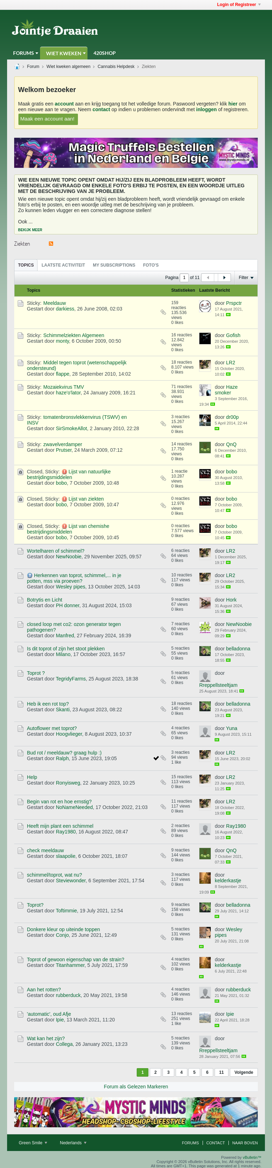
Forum (33, 66)
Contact (215, 1143)
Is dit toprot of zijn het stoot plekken (65, 648)
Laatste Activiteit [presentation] (63, 265)
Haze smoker (226, 389)
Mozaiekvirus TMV (63, 387)
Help (32, 777)
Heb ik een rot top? (48, 704)
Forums (23, 53)
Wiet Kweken (63, 53)
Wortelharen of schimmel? (55, 551)
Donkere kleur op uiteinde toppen (63, 929)
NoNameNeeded (74, 807)
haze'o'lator (68, 392)
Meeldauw (54, 303)
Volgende (243, 1072)
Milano (63, 654)
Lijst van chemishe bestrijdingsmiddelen (68, 529)
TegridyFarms (71, 679)
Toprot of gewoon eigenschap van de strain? (75, 959)
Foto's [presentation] (151, 265)
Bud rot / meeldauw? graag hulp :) (64, 753)
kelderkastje (228, 880)
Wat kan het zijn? (46, 1038)
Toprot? (35, 905)
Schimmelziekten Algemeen (73, 335)
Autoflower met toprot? (52, 728)
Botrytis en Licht (44, 600)
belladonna (238, 648)
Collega (64, 1044)
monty (62, 341)
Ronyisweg (68, 783)
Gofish (233, 335)
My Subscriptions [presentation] (114, 265)
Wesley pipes (70, 586)
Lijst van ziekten (86, 499)
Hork (231, 600)
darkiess (65, 309)
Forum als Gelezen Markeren (136, 1086)
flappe (62, 374)
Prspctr (234, 303)
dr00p (232, 417)
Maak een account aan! (47, 118)
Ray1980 (66, 831)
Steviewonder (71, 880)
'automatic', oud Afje (49, 1014)
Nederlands (73, 1142)
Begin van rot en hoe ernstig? (59, 801)
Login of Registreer (239, 4)
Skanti (63, 709)
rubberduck (68, 995)
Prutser (64, 450)
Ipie (60, 1019)
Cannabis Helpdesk (116, 66)
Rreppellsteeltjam (218, 685)
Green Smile (33, 1142)
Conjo (62, 935)
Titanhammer (70, 965)
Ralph (62, 758)
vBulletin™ (252, 1157)
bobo (61, 483)
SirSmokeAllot (71, 428)
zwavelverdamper (62, 444)
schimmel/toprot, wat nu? (54, 875)
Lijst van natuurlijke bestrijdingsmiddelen (69, 474)
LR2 (230, 362)
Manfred (65, 635)
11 (221, 1072)
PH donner (67, 605)
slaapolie (65, 856)
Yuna (231, 728)
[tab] (26, 265)
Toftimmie (66, 910)
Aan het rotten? (44, 989)
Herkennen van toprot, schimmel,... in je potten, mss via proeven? (74, 578)
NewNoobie (68, 556)
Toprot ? (36, 673)
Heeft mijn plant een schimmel (60, 826)
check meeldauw (45, 850)
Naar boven (245, 1143)
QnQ (231, 444)
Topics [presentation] (26, 265)
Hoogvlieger (69, 734)
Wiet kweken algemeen (68, 66)
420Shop (105, 53)
